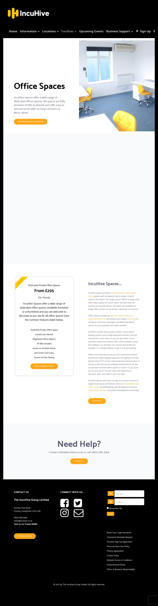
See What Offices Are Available (30, 121)
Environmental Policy (116, 564)
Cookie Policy (113, 555)
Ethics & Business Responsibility (121, 569)
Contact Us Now (24, 535)
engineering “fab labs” (97, 390)
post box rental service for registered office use (110, 317)
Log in (110, 513)
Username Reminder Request (120, 537)
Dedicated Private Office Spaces (44, 285)
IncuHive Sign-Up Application (119, 541)
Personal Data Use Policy (118, 546)
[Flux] (28, 12)
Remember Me (115, 508)
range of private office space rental (112, 294)
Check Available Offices (44, 365)
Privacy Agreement (115, 550)
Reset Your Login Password (119, 532)
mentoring (131, 318)
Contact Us (97, 400)
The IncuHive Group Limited (75, 584)
